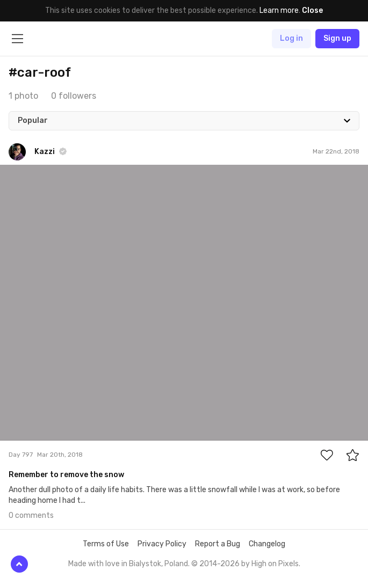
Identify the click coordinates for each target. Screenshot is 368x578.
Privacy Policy (162, 543)
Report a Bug (217, 543)
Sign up (337, 38)
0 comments (31, 515)
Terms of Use (106, 543)
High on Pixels (275, 563)
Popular (33, 120)
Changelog (267, 543)
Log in (291, 38)
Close (312, 10)
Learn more (279, 10)
